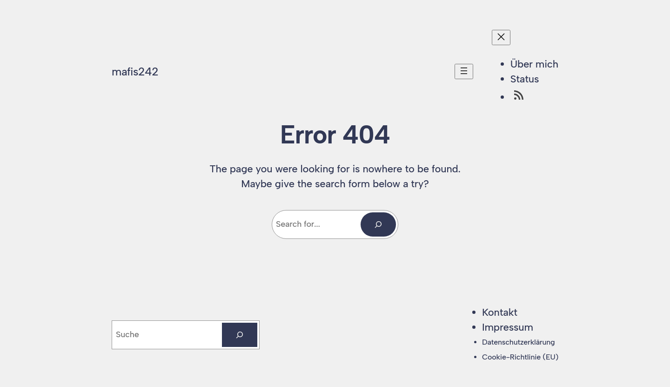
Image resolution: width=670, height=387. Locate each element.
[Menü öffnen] (464, 71)
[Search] (378, 224)
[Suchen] (239, 335)
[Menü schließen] (501, 37)
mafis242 (135, 71)
